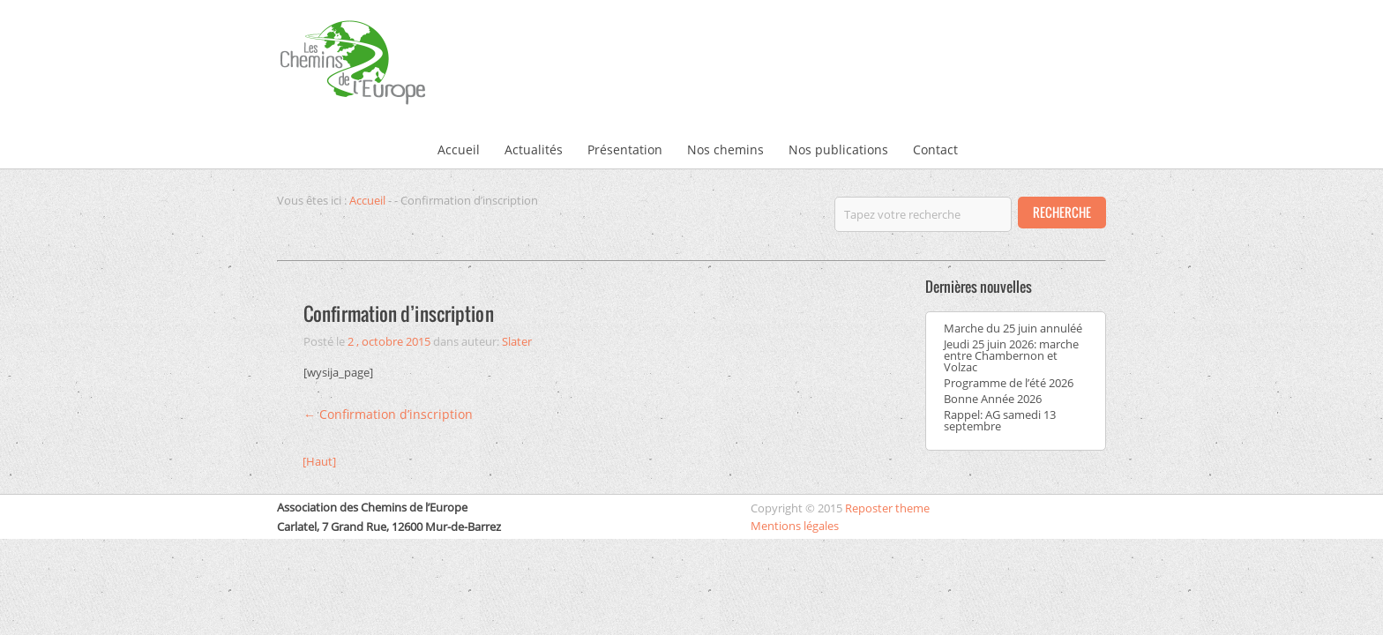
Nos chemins (725, 149)
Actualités (534, 149)
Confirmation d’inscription (398, 313)
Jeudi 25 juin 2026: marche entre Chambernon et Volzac (1011, 355)
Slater (517, 341)
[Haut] (319, 461)
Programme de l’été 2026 (1008, 383)
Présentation (624, 149)
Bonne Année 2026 (993, 399)
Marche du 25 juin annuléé (1013, 328)
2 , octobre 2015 (389, 341)
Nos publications (838, 149)
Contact (935, 149)
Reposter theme (887, 508)
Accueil (458, 149)
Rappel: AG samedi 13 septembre (1000, 420)
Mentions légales (795, 526)
